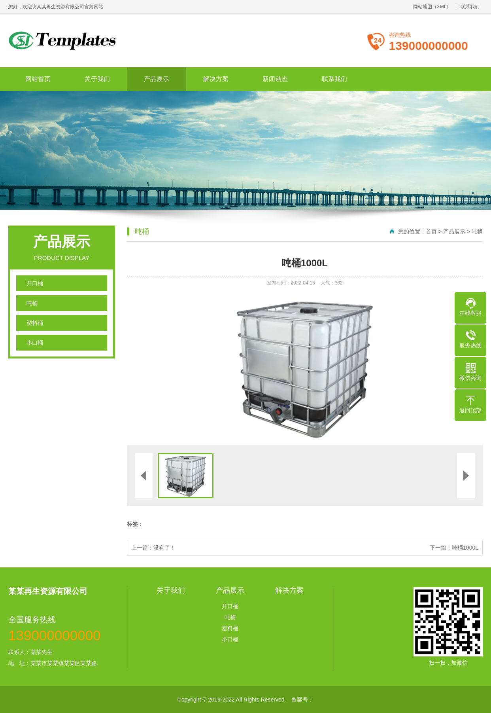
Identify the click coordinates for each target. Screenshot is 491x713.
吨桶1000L (465, 547)
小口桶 (34, 342)
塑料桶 (34, 323)
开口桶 (34, 283)
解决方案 (216, 79)
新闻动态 (275, 79)
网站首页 (38, 79)
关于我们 (97, 79)
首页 (431, 231)
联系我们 (470, 6)
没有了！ (164, 547)
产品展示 (156, 79)
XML (442, 6)
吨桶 (32, 303)
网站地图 (422, 6)
